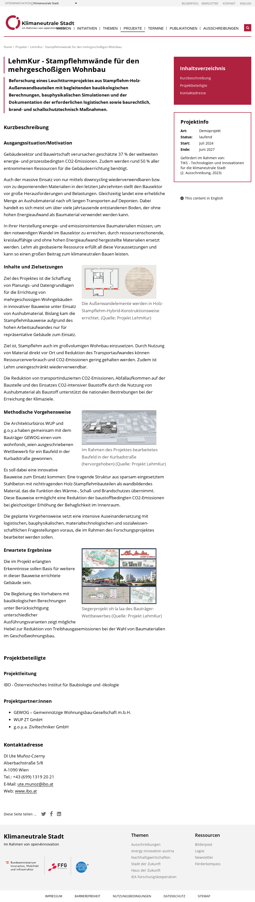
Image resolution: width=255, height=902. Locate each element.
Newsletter (209, 3)
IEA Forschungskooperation (154, 876)
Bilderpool (190, 3)
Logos (199, 851)
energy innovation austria (152, 851)
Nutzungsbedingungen (132, 896)
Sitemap (204, 896)
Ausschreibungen (221, 28)
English (245, 3)
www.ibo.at (26, 791)
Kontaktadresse (193, 93)
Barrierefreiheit (87, 896)
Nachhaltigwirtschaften (150, 857)
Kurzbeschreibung (195, 78)
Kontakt (229, 3)
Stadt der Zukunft (146, 863)
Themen (110, 28)
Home (8, 47)
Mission (63, 28)
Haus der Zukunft (145, 870)
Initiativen (87, 28)
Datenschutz (174, 896)
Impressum (53, 896)
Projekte (133, 28)
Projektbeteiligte (193, 85)
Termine (156, 28)
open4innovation (18, 3)
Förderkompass (208, 863)
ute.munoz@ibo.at (35, 784)
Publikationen (183, 28)
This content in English (201, 198)
